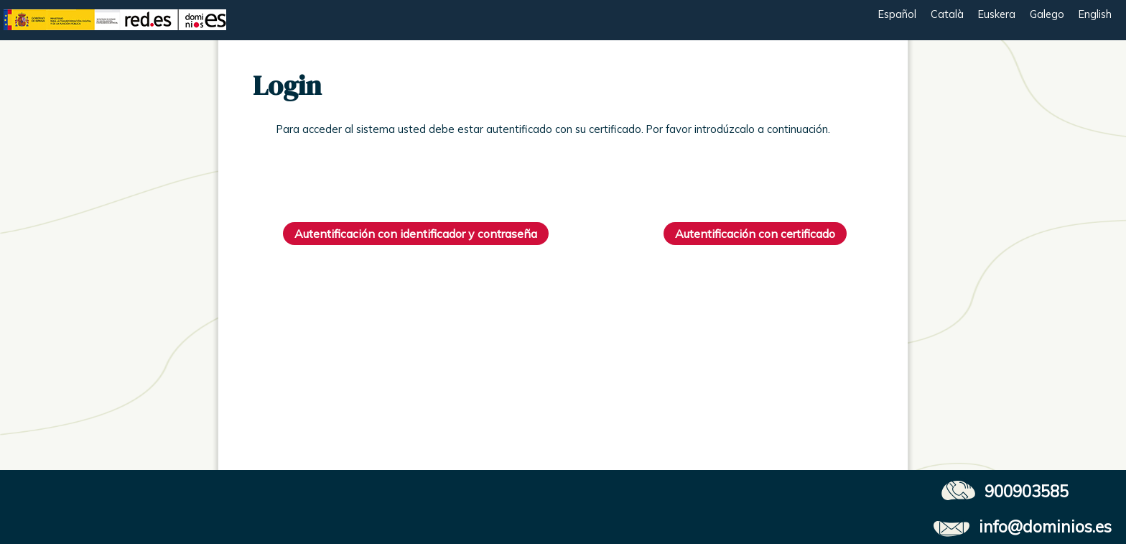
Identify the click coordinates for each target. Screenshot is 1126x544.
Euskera (996, 14)
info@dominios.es (1045, 526)
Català (947, 14)
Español (897, 14)
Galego (1047, 14)
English (1095, 14)
